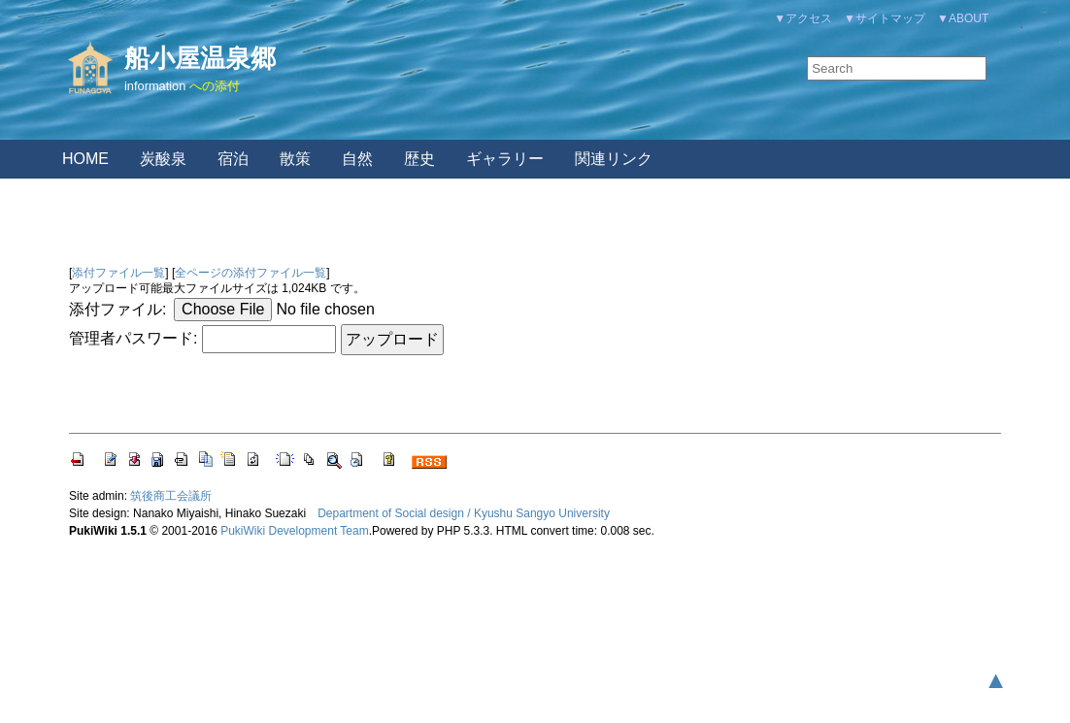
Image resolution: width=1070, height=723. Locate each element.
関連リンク (613, 158)
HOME (85, 158)
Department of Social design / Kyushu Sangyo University (464, 513)
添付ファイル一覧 (118, 272)
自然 (357, 158)
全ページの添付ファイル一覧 (250, 272)
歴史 (419, 158)
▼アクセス (803, 18)
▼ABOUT (962, 18)
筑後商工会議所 (171, 496)
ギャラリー (505, 158)
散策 (295, 158)
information (154, 86)
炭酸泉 (163, 158)
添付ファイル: (117, 309)
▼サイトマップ (884, 18)
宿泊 (233, 158)
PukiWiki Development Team (294, 531)
